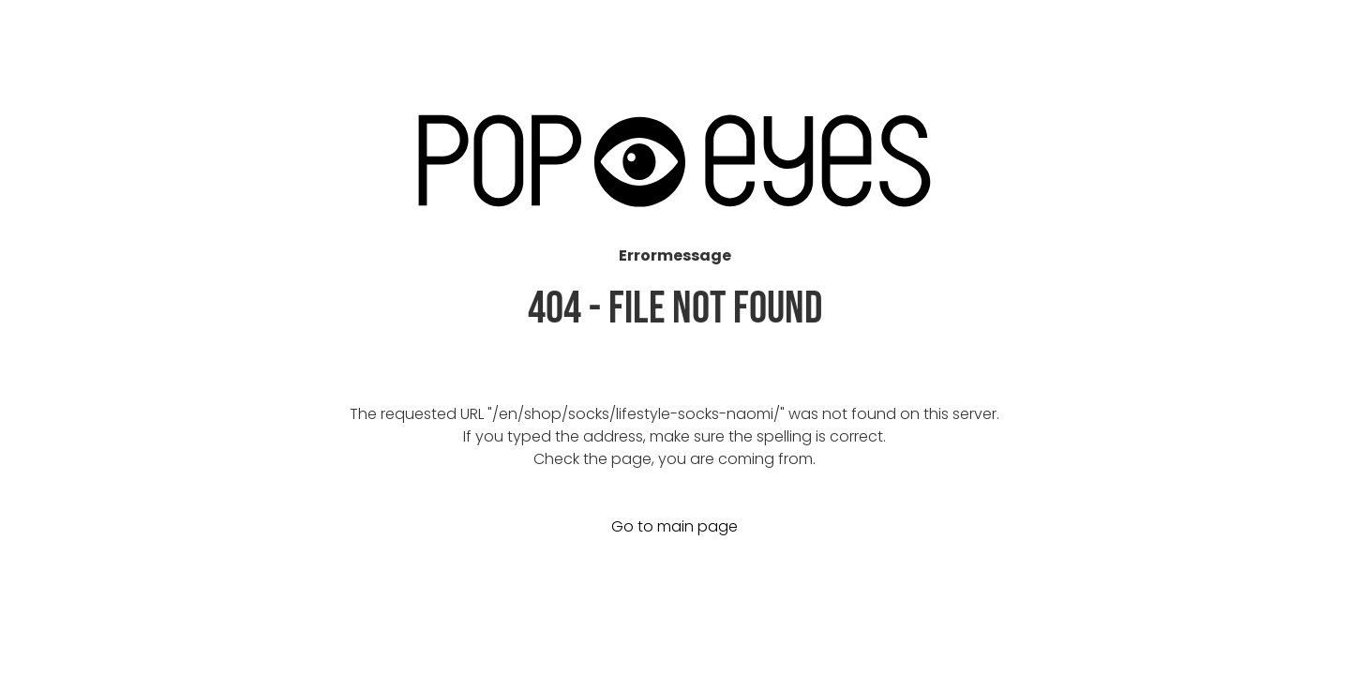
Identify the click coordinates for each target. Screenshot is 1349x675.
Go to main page (674, 526)
